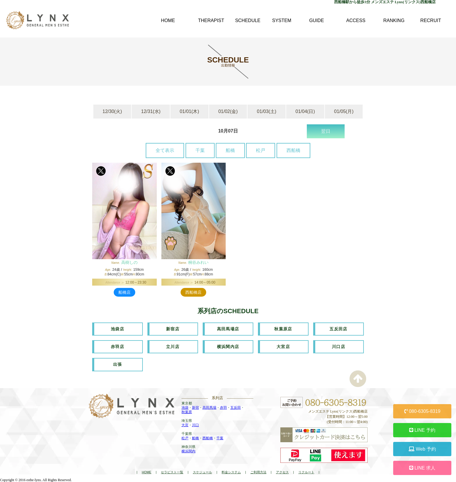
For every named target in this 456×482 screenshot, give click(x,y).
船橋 (230, 150)
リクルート (306, 472)
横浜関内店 (228, 346)
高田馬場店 (228, 329)
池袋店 (117, 329)
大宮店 (283, 346)
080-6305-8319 (422, 411)
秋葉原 (186, 412)
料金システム (231, 472)
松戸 (260, 150)
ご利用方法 (258, 472)
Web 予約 (422, 449)
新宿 (195, 407)
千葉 (200, 150)
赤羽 (223, 407)
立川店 (172, 346)
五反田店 (338, 329)
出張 (117, 364)
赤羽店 (117, 346)
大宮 (184, 425)
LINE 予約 (422, 430)
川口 (195, 425)
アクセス (282, 472)
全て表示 (165, 150)
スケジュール (202, 472)
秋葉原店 (283, 329)
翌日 (325, 131)
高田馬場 (209, 407)
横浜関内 (188, 451)
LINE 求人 (422, 467)
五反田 (235, 407)
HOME (146, 472)
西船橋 (293, 150)
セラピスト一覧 (172, 472)
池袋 (184, 407)
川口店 (338, 346)
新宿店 (172, 329)
